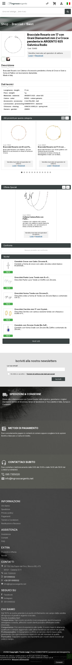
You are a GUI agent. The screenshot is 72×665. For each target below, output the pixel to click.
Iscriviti (58, 379)
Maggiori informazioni (20, 659)
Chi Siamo (5, 506)
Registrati (39, 55)
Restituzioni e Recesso (11, 523)
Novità (4, 555)
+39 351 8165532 (10, 580)
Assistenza (6, 534)
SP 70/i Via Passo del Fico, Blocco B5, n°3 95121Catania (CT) (21, 568)
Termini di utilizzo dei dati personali (40, 374)
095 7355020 (12, 474)
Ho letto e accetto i (17, 374)
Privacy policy (7, 513)
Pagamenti (5, 516)
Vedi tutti (36, 341)
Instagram (6, 598)
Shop (4, 24)
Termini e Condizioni (9, 520)
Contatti (4, 538)
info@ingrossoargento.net (19, 478)
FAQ (3, 541)
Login (30, 55)
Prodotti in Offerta (8, 552)
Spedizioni (5, 509)
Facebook (7, 594)
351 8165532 (8, 577)
